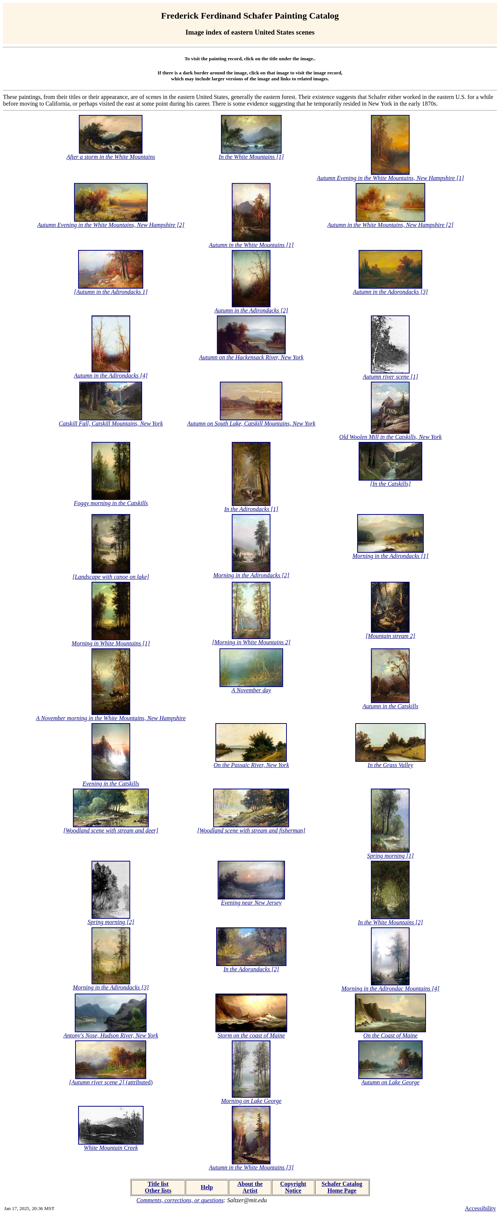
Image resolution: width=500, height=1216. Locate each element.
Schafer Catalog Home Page (341, 1187)
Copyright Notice (293, 1187)
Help (207, 1187)
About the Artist (250, 1187)
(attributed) (111, 1082)
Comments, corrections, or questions (180, 1200)
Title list (158, 1184)
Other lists (158, 1190)
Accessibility (480, 1208)
